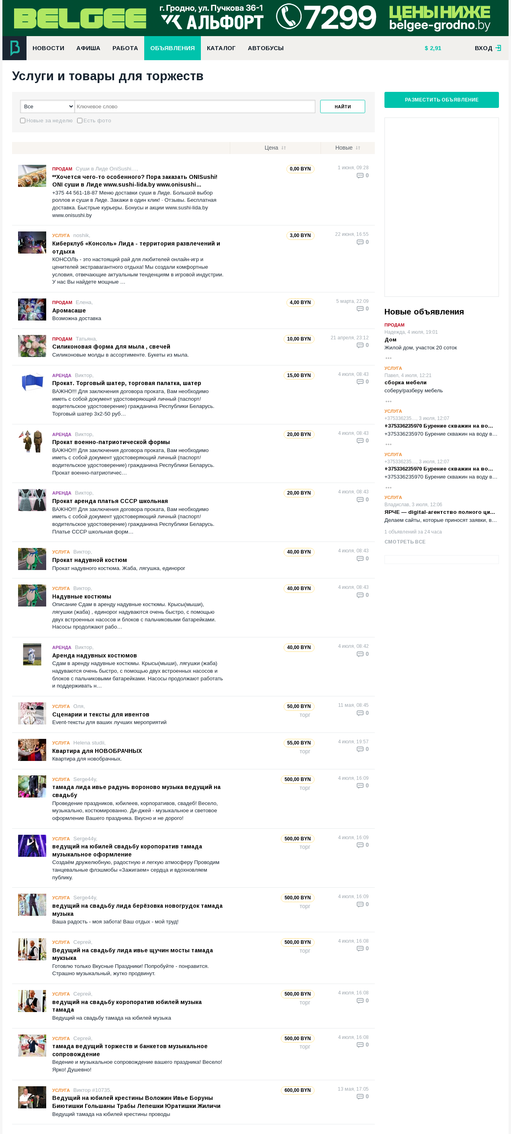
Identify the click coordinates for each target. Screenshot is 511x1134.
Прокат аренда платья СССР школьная (110, 501)
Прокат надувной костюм (89, 560)
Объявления (172, 48)
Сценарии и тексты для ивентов (100, 714)
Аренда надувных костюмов (94, 655)
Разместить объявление (441, 100)
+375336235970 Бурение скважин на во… (438, 426)
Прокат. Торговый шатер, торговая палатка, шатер (126, 383)
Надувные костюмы (81, 596)
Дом (390, 340)
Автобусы (266, 48)
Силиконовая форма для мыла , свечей (111, 346)
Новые (344, 147)
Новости (48, 48)
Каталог (221, 48)
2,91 (434, 48)
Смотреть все (404, 542)
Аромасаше (69, 310)
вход (488, 48)
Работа (125, 48)
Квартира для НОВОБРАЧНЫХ (97, 751)
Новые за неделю (50, 121)
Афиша (88, 48)
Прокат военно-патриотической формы (111, 442)
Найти (343, 106)
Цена (271, 147)
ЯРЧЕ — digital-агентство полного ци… (439, 512)
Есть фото (97, 121)
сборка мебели (405, 382)
